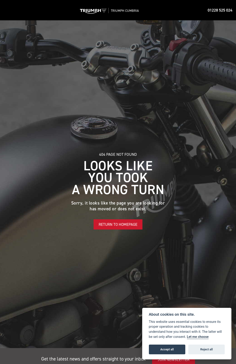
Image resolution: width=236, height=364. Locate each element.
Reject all (206, 349)
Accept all (167, 349)
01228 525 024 (220, 10)
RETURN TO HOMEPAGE (118, 224)
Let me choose (198, 337)
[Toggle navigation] (7, 10)
